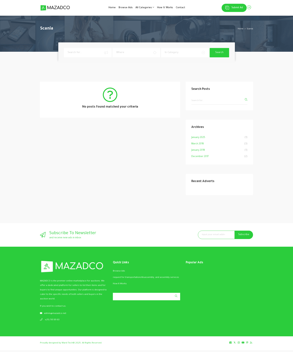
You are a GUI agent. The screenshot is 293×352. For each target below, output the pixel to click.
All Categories (143, 8)
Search (219, 54)
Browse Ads (122, 8)
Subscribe (243, 236)
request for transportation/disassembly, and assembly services (146, 279)
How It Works (167, 8)
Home (105, 8)
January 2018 (198, 152)
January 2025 (198, 139)
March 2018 (197, 146)
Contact (185, 8)
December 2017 (200, 158)
